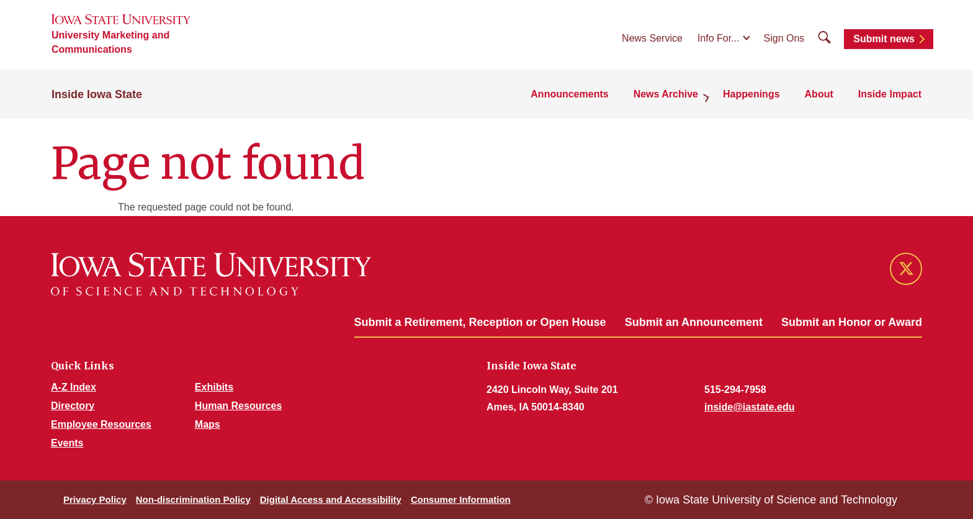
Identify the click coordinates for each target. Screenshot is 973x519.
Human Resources (238, 405)
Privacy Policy (95, 499)
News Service (652, 38)
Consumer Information (461, 499)
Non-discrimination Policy (193, 499)
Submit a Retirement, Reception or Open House (480, 322)
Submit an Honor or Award (851, 322)
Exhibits (214, 387)
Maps (207, 424)
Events (67, 443)
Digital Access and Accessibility (330, 499)
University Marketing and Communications (110, 42)
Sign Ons (784, 38)
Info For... (718, 38)
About (819, 94)
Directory (72, 405)
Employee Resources (101, 424)
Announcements (569, 94)
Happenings (751, 94)
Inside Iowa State (97, 94)
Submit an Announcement (694, 322)
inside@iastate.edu (749, 407)
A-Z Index (73, 387)
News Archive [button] (666, 94)
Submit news (884, 39)
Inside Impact (889, 94)
